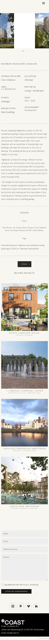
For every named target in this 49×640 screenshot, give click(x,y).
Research (17, 450)
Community (13, 393)
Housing (20, 335)
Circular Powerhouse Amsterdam (24, 449)
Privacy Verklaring (30, 584)
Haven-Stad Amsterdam (24, 506)
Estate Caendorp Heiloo (24, 333)
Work (38, 393)
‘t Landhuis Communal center (24, 391)
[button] (20, 51)
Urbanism (29, 335)
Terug (24, 264)
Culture (22, 393)
